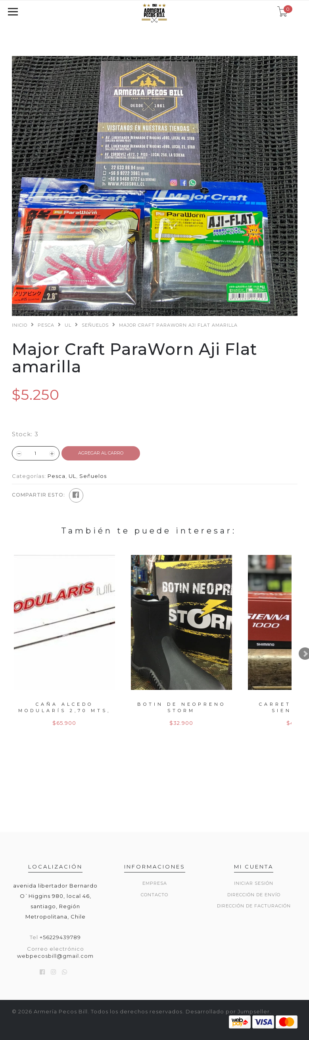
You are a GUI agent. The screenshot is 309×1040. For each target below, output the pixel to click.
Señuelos (95, 325)
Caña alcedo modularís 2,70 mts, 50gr (64, 710)
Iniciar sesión (253, 883)
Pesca (46, 325)
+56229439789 (60, 937)
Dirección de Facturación (254, 906)
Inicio (19, 325)
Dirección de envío (253, 894)
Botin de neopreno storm (181, 707)
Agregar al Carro (100, 453)
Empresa (154, 883)
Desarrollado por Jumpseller (228, 1011)
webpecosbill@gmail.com (55, 956)
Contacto (154, 894)
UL (68, 325)
